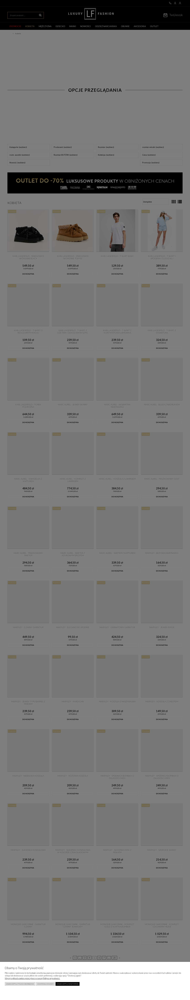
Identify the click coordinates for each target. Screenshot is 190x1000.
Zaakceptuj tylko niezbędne (20, 984)
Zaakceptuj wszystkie (67, 984)
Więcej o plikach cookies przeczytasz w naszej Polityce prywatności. (32, 978)
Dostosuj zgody (45, 984)
